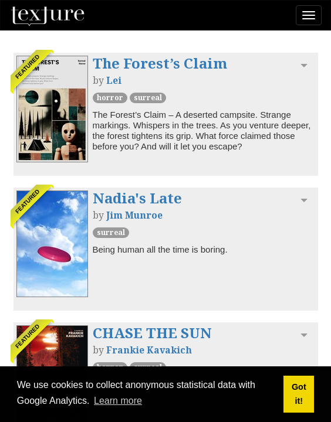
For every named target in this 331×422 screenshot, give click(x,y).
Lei (113, 80)
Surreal (148, 98)
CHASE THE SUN (152, 332)
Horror (110, 98)
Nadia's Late (137, 197)
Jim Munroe (134, 215)
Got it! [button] (299, 394)
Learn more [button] (118, 401)
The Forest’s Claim (160, 63)
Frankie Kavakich (149, 349)
